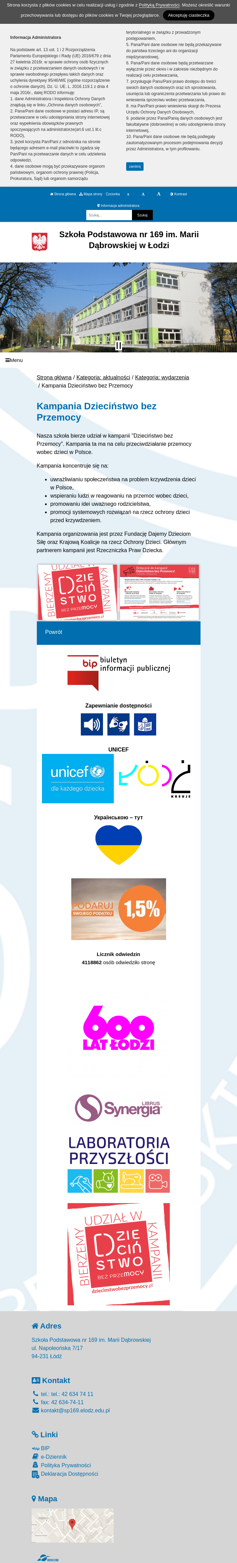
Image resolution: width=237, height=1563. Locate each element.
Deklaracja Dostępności (65, 1474)
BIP (41, 1448)
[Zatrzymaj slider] (119, 345)
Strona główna (63, 194)
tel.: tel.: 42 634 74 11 (62, 1394)
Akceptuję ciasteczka (188, 15)
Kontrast (178, 194)
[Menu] (118, 360)
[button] (8, 307)
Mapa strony (90, 194)
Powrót (53, 632)
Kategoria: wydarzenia (162, 377)
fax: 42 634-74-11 (58, 1402)
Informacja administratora (118, 206)
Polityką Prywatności (159, 4)
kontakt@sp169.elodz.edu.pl (71, 1410)
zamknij (135, 166)
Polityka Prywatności (61, 1465)
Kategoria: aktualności (103, 377)
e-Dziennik (49, 1456)
